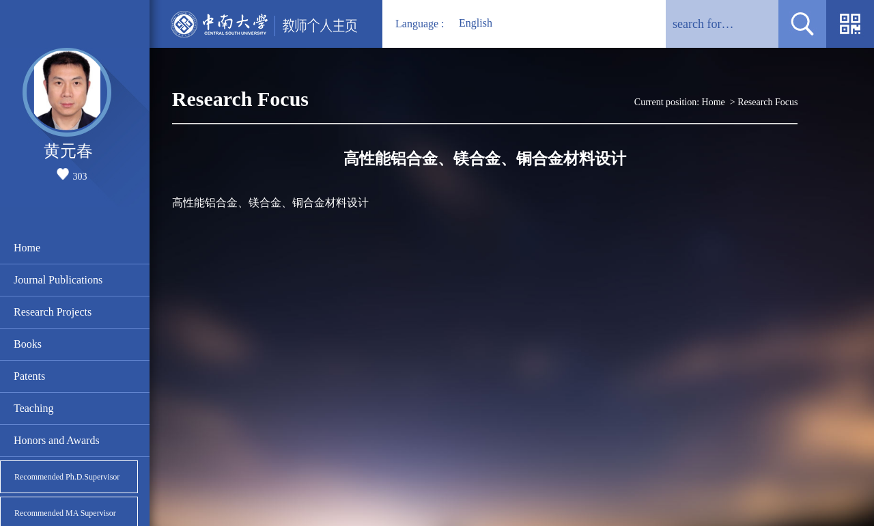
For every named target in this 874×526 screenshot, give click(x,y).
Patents (29, 376)
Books (28, 344)
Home (27, 247)
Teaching (33, 408)
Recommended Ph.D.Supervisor (66, 477)
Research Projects (52, 312)
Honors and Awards (57, 440)
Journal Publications (58, 280)
